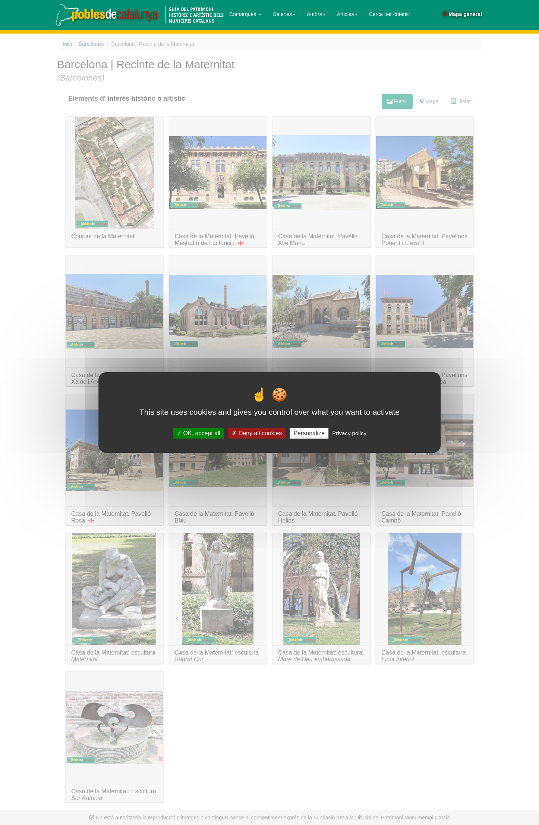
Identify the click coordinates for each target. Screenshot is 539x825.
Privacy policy (349, 433)
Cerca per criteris (389, 14)
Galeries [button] (284, 14)
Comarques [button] (245, 14)
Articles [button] (347, 14)
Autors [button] (316, 14)
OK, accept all (198, 433)
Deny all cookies (257, 433)
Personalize (309, 433)
